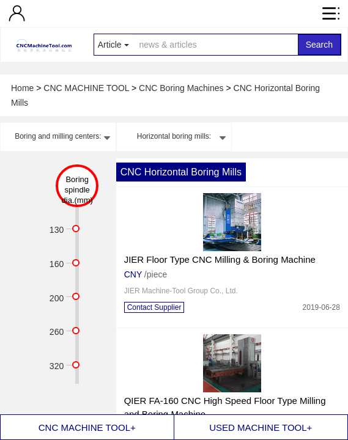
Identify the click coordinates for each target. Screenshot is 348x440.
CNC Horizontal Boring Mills (181, 172)
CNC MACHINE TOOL (87, 88)
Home (23, 88)
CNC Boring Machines (182, 88)
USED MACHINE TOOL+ (260, 427)
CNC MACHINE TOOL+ (87, 427)
